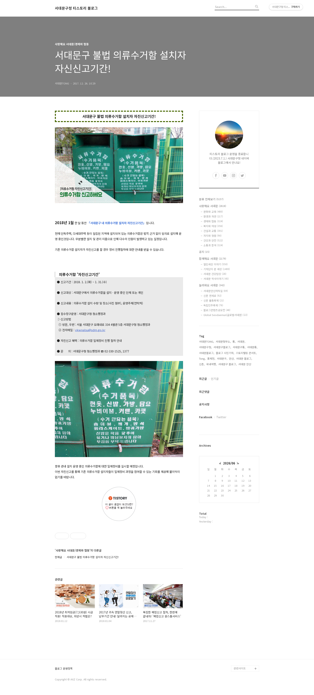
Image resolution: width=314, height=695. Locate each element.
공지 (204, 252)
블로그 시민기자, (225, 353)
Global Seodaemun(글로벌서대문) (225, 315)
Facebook (205, 417)
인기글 (215, 379)
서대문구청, (205, 347)
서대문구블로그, (222, 347)
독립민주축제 (213, 305)
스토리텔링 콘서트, (246, 353)
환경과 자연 (213, 216)
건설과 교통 (213, 231)
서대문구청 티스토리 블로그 (76, 8)
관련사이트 (240, 668)
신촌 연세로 (212, 296)
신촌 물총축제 (213, 300)
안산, (231, 358)
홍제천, (211, 358)
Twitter (221, 417)
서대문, (241, 341)
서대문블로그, (206, 353)
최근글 (203, 379)
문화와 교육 (213, 212)
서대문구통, (239, 347)
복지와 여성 (213, 226)
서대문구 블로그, (227, 364)
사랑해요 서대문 (212, 206)
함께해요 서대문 (212, 259)
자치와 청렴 (212, 236)
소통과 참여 (213, 245)
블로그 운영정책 (63, 668)
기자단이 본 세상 (216, 269)
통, (234, 341)
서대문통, (252, 347)
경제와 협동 (213, 221)
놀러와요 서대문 (212, 285)
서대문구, (222, 358)
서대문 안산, (245, 364)
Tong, (202, 358)
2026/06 (229, 463)
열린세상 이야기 (215, 264)
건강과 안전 (213, 240)
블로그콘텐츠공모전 (216, 310)
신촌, (202, 364)
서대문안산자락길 (215, 291)
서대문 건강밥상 (214, 274)
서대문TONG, (206, 341)
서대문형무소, (223, 341)
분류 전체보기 (211, 199)
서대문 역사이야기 (216, 279)
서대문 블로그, (244, 358)
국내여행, (211, 364)
